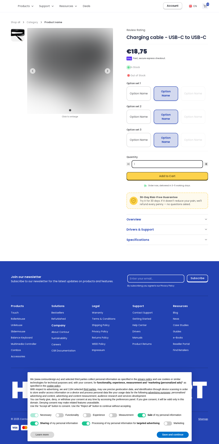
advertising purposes (159, 392)
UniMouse (16, 325)
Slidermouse (18, 331)
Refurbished (58, 319)
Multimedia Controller (23, 344)
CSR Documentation (63, 350)
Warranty (97, 312)
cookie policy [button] (53, 385)
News (176, 319)
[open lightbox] (17, 35)
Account (172, 6)
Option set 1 (134, 83)
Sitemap (203, 419)
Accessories (18, 356)
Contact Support (142, 312)
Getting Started (141, 319)
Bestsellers (57, 312)
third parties (90, 389)
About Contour (60, 332)
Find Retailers (181, 350)
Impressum (98, 350)
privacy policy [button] (145, 379)
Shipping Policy (101, 325)
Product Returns (142, 344)
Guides (177, 331)
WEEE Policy (98, 344)
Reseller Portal (181, 344)
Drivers (136, 331)
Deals (86, 6)
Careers (56, 344)
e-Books (178, 337)
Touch (15, 312)
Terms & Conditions (103, 319)
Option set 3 (134, 129)
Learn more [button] (42, 434)
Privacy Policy (100, 331)
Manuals (137, 337)
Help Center (139, 325)
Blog (175, 312)
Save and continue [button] (172, 434)
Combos (16, 350)
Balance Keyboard (21, 337)
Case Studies (181, 325)
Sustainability (59, 338)
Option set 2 (134, 106)
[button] (25, 6)
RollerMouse (18, 319)
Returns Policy (100, 337)
